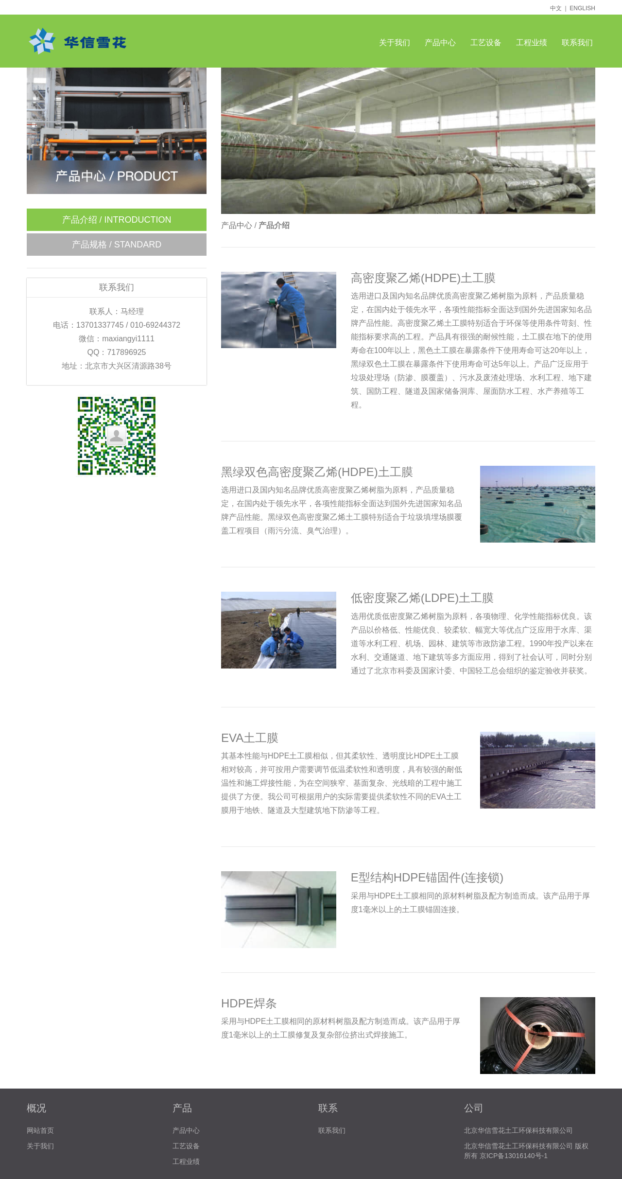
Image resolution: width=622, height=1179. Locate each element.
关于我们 (394, 42)
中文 (556, 8)
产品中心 (440, 42)
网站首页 (40, 1130)
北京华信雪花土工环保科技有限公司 (518, 1130)
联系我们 (577, 42)
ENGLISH (582, 8)
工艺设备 (485, 42)
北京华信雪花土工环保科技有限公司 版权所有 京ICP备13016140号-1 (526, 1151)
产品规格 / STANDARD (117, 244)
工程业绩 (531, 42)
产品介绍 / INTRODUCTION (117, 220)
